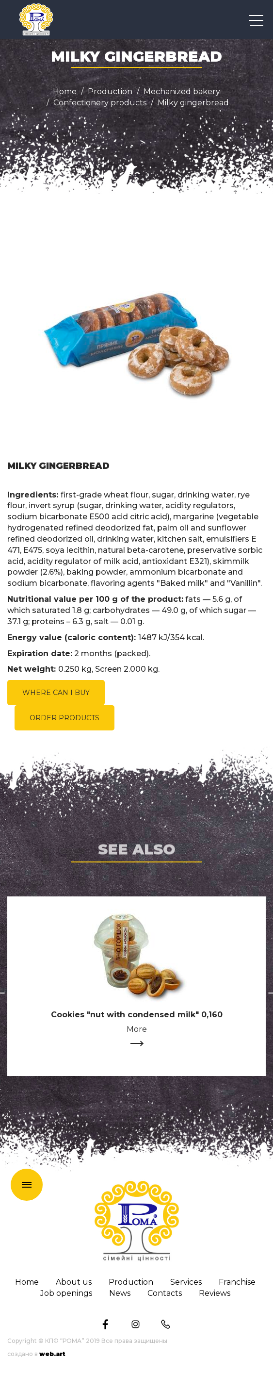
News (119, 1293)
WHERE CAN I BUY (56, 692)
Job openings (66, 1293)
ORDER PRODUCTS (64, 717)
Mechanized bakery (182, 92)
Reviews (214, 1293)
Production (110, 92)
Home (65, 92)
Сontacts (164, 1293)
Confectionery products (99, 103)
